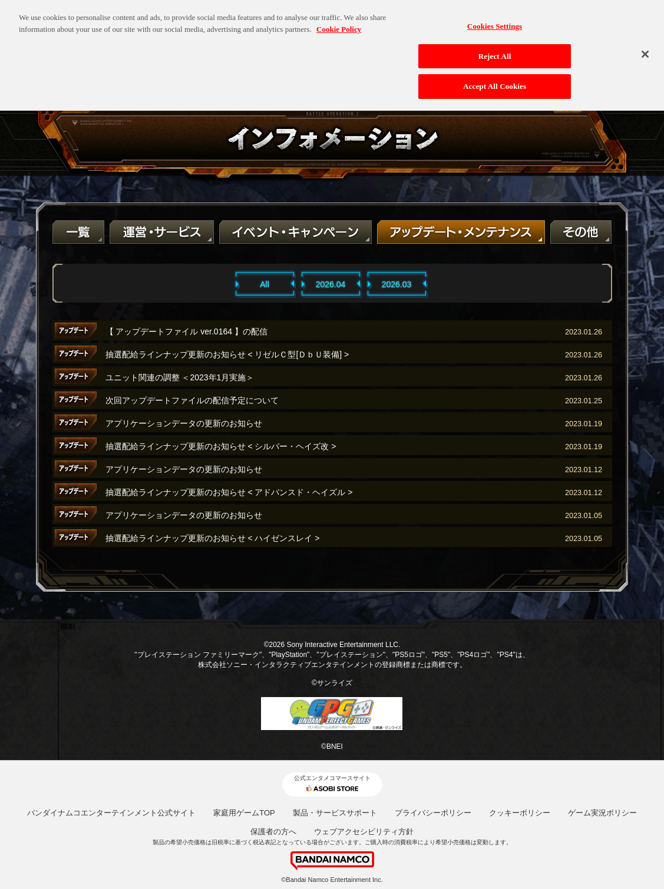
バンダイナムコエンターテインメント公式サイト (111, 812)
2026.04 (331, 284)
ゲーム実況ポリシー (602, 812)
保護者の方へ (273, 831)
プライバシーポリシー (433, 812)
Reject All (494, 49)
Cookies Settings (494, 19)
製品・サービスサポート (335, 812)
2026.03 (397, 284)
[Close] (645, 47)
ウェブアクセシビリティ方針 (364, 831)
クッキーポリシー (519, 812)
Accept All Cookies (494, 79)
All (264, 284)
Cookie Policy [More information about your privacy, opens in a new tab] (338, 22)
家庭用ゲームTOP (244, 812)
